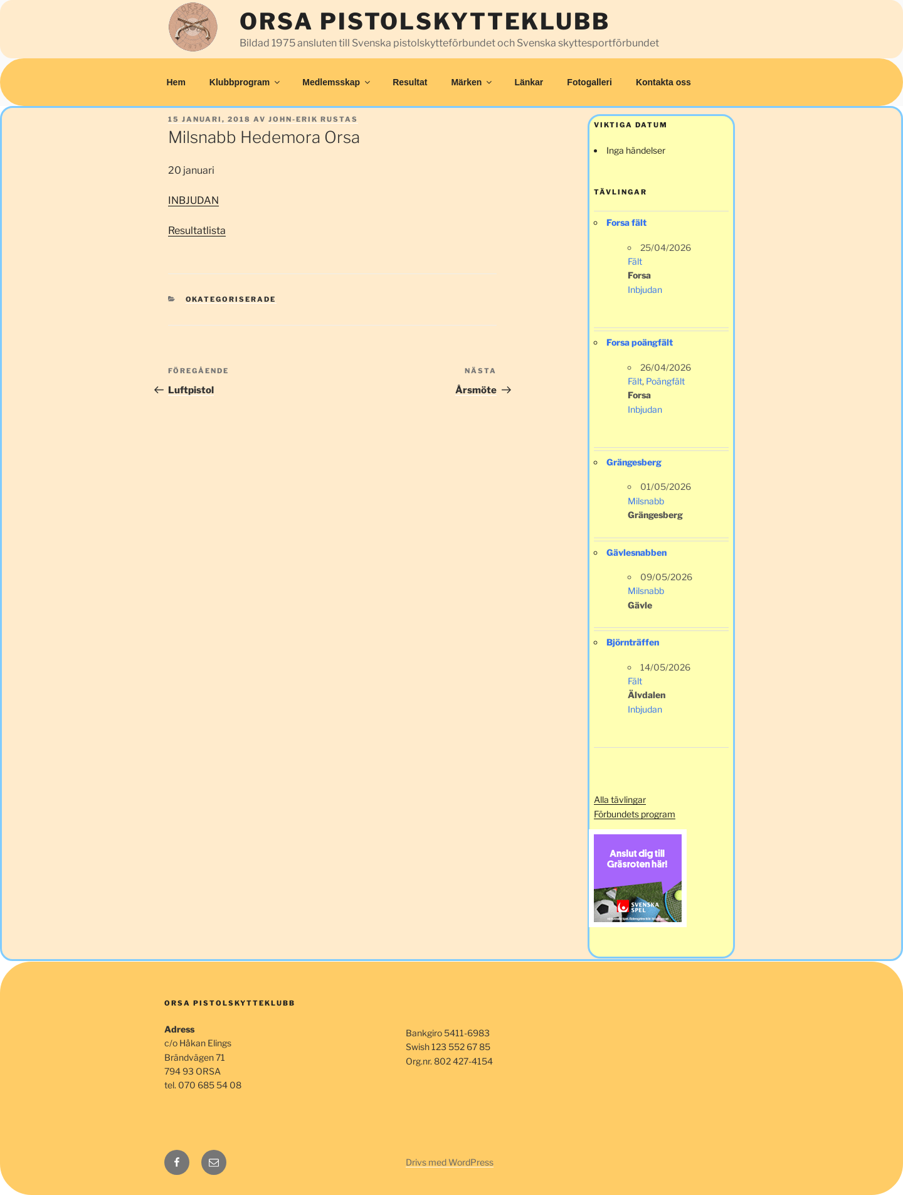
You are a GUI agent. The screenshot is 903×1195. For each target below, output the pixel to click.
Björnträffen (632, 642)
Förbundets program (634, 814)
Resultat (410, 82)
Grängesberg (634, 462)
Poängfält (665, 381)
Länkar (528, 82)
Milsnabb (646, 501)
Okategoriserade (231, 299)
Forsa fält (626, 222)
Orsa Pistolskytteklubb (425, 21)
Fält (635, 261)
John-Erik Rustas (313, 119)
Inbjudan (645, 289)
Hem (176, 82)
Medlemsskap (337, 82)
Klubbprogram (245, 82)
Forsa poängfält (639, 342)
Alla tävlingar (620, 799)
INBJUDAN (193, 200)
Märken (472, 82)
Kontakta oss (663, 82)
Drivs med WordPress (450, 1162)
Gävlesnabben (636, 552)
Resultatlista (197, 230)
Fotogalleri (589, 82)
